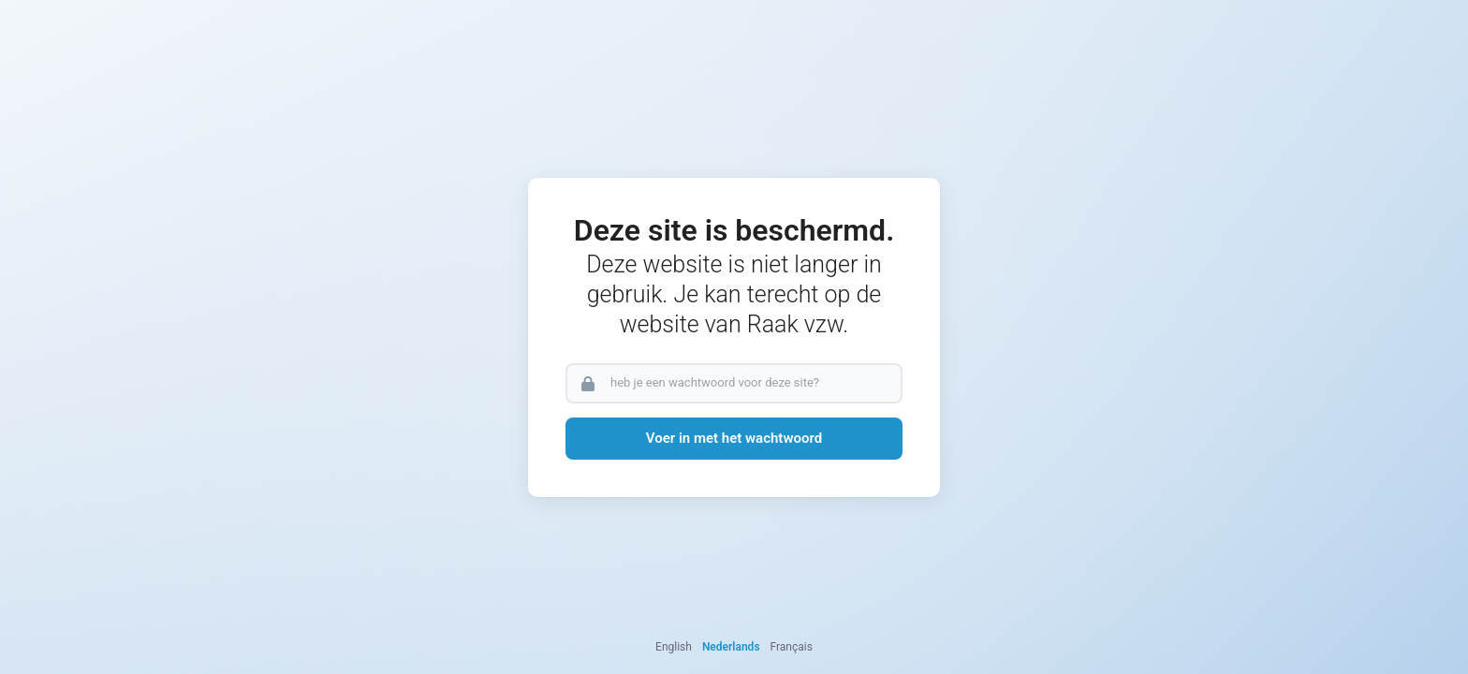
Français (792, 646)
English (673, 646)
